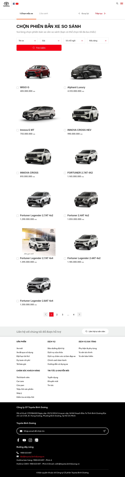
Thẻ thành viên (23, 377)
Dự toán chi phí (23, 360)
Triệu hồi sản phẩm (25, 389)
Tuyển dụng (53, 377)
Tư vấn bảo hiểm (86, 356)
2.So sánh (43, 13)
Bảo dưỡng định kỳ (56, 348)
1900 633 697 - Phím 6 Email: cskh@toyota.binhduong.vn (55, 463)
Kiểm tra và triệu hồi (25, 397)
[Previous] (46, 314)
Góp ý (19, 393)
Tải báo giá (21, 364)
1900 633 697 (24, 452)
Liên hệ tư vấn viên (95, 331)
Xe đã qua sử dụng (25, 352)
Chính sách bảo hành (57, 360)
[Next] (79, 314)
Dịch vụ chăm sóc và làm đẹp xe (62, 356)
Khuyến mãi (53, 381)
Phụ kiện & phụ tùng (88, 348)
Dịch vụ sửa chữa (55, 352)
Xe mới (20, 348)
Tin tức (50, 385)
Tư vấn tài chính (85, 352)
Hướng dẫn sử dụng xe (58, 364)
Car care (20, 381)
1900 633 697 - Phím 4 (42, 460)
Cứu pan (20, 385)
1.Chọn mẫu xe (26, 13)
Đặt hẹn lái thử (23, 356)
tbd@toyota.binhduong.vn (30, 456)
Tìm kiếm (39, 47)
